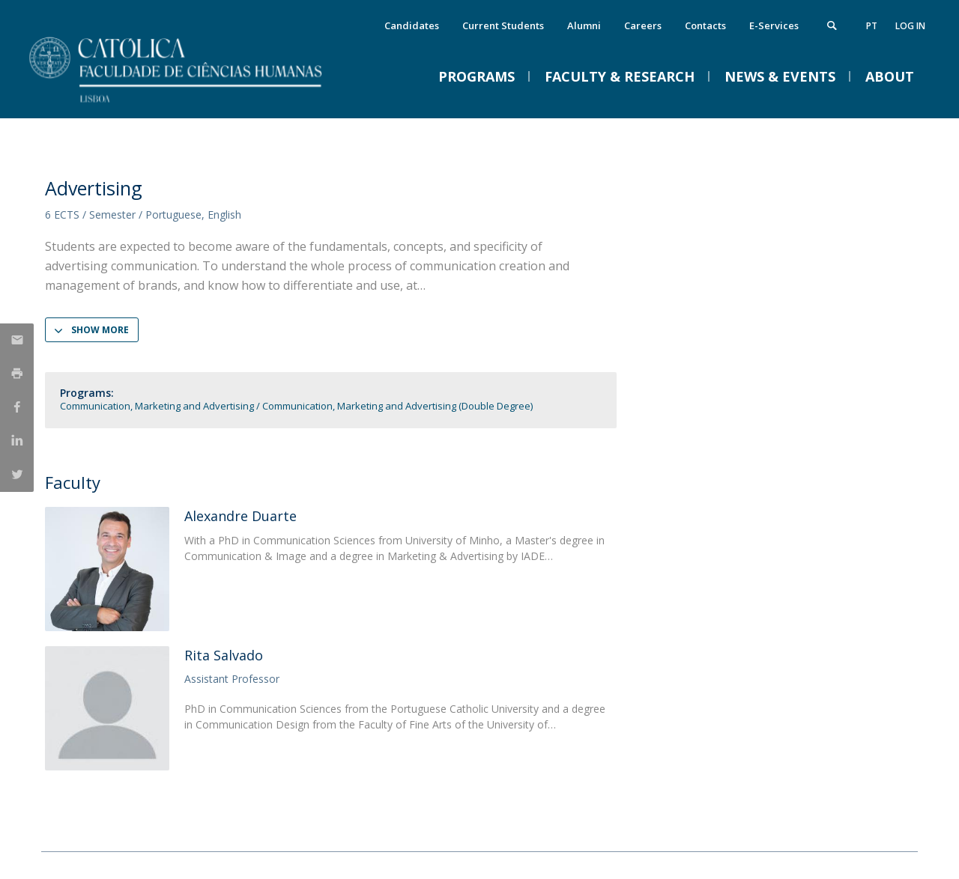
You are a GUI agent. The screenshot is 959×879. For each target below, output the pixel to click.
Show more (100, 329)
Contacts (705, 25)
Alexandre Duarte (240, 516)
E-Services (774, 25)
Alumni (584, 25)
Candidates (411, 25)
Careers (643, 25)
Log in (910, 25)
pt (871, 25)
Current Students (503, 25)
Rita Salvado (223, 655)
